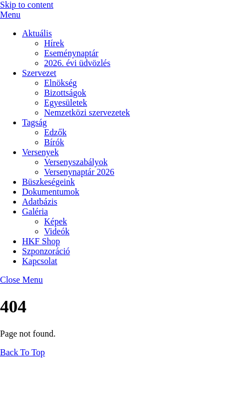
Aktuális (37, 33)
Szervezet (39, 73)
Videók (56, 231)
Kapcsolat (39, 261)
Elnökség (60, 82)
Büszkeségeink (48, 181)
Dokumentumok (50, 191)
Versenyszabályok (76, 162)
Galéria (35, 211)
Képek (55, 221)
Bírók (54, 142)
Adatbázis (39, 201)
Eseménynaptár (71, 53)
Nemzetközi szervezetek (87, 112)
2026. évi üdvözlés (77, 63)
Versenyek (40, 152)
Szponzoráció (46, 251)
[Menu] (10, 14)
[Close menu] (21, 279)
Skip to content (26, 4)
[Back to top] (22, 352)
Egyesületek (65, 102)
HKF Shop (41, 241)
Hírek (54, 43)
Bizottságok (65, 92)
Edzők (55, 132)
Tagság (34, 122)
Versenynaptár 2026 (79, 172)
